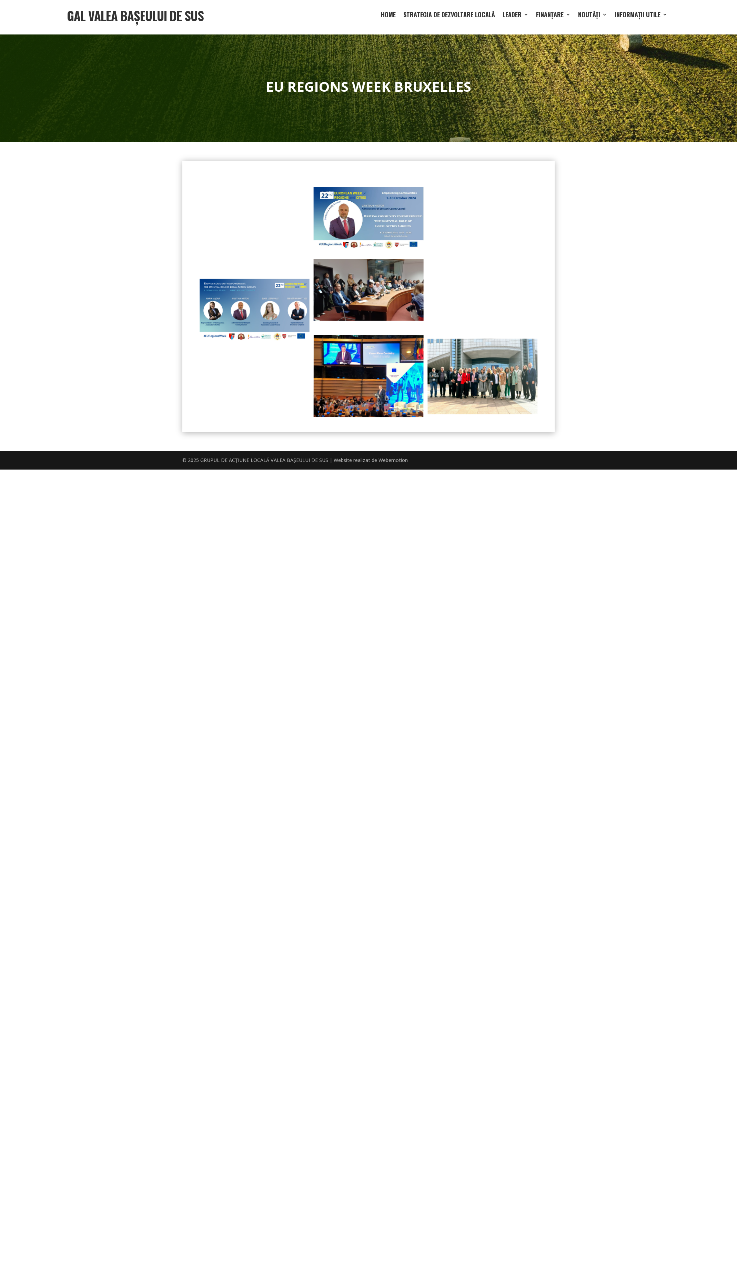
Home (388, 15)
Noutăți (589, 15)
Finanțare (550, 15)
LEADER (512, 15)
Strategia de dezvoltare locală (449, 15)
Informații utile (637, 15)
